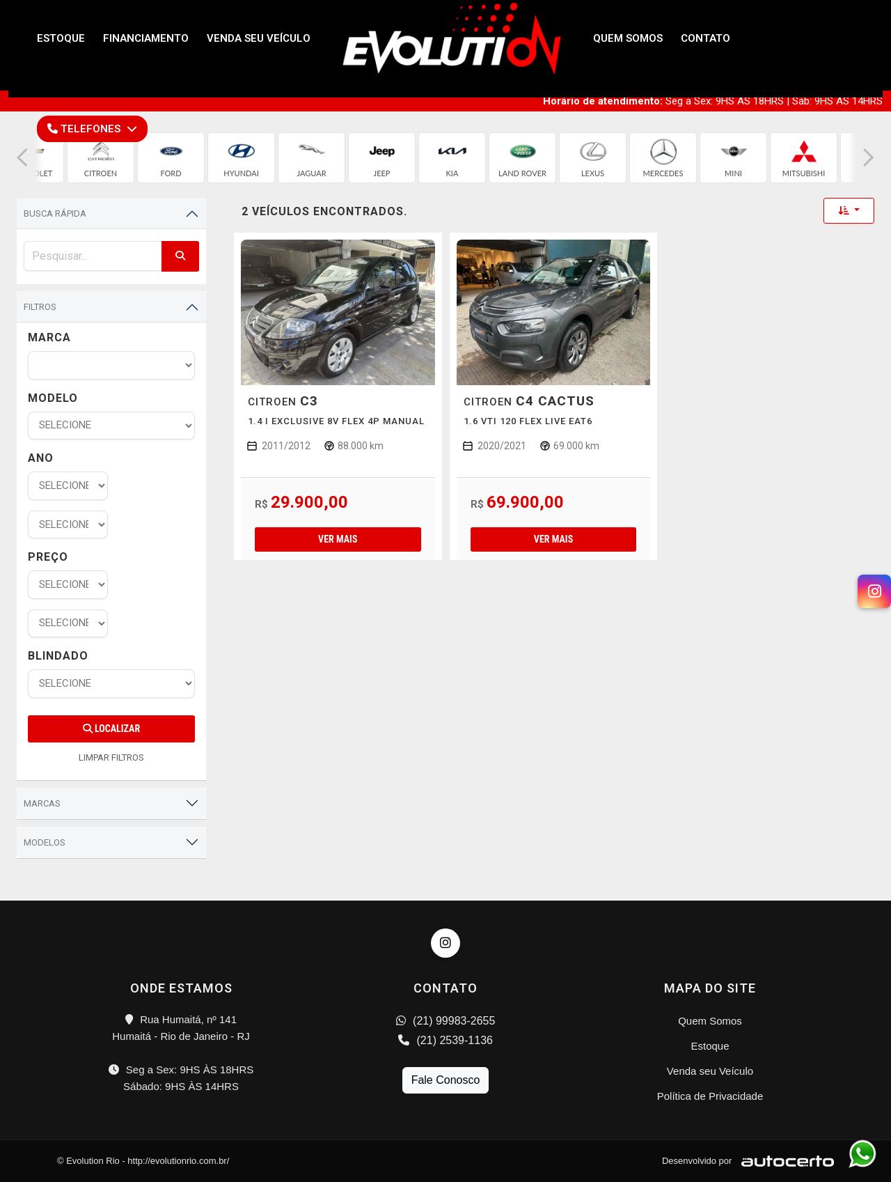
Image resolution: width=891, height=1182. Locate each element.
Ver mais (337, 539)
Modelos (44, 842)
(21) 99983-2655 (446, 1021)
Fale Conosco (445, 1080)
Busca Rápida (55, 213)
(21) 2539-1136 (445, 1040)
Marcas (42, 803)
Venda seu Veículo (710, 1071)
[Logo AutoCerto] (784, 1161)
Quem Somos (710, 1021)
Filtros (40, 307)
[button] (22, 157)
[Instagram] (874, 591)
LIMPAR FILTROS (111, 757)
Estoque (710, 1046)
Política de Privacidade (710, 1096)
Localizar (111, 728)
